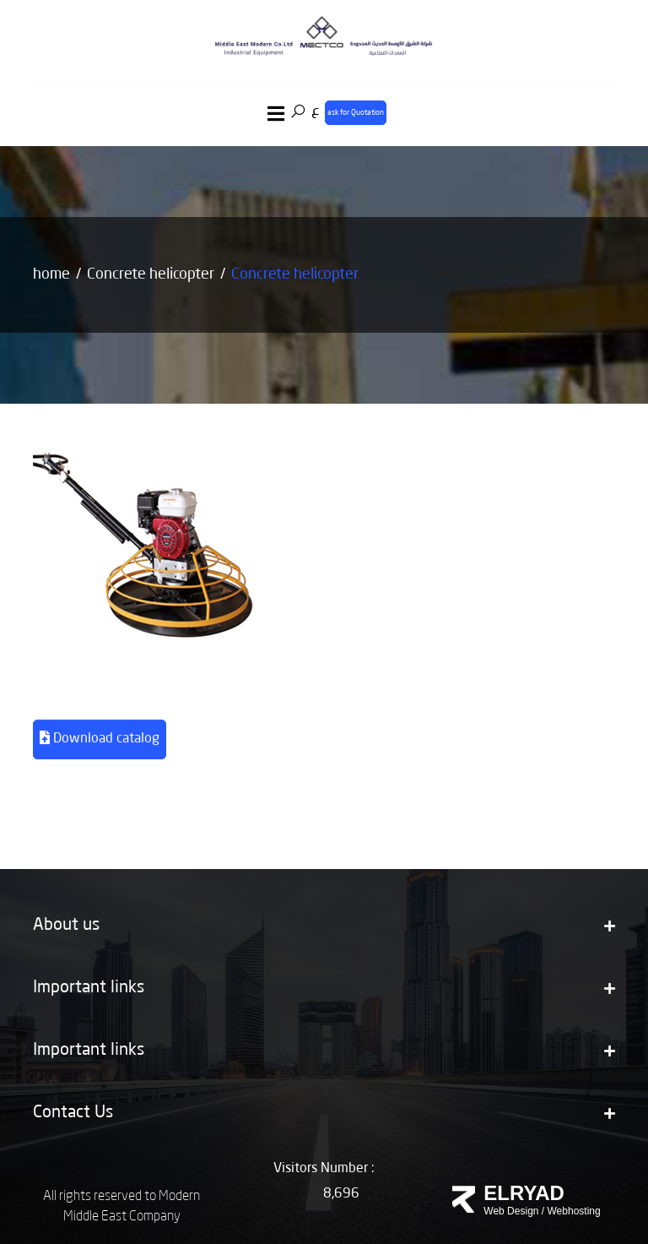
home (51, 274)
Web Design (510, 1211)
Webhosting (574, 1211)
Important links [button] (324, 988)
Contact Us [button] (324, 1113)
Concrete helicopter (150, 274)
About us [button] (324, 925)
